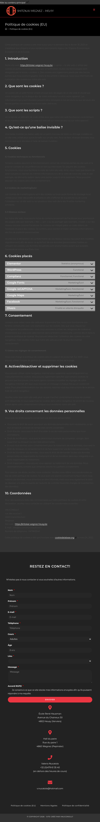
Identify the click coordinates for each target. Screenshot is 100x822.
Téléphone (13, 625)
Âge (10, 647)
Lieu (10, 658)
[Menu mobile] (94, 9)
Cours (11, 636)
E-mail (11, 614)
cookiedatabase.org (64, 540)
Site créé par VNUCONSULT (59, 819)
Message (12, 669)
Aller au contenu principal (14, 2)
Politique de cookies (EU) (21, 31)
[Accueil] (6, 31)
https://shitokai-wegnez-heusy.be (36, 67)
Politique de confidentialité (75, 808)
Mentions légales (48, 808)
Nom (10, 592)
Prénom (12, 603)
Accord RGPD (15, 688)
